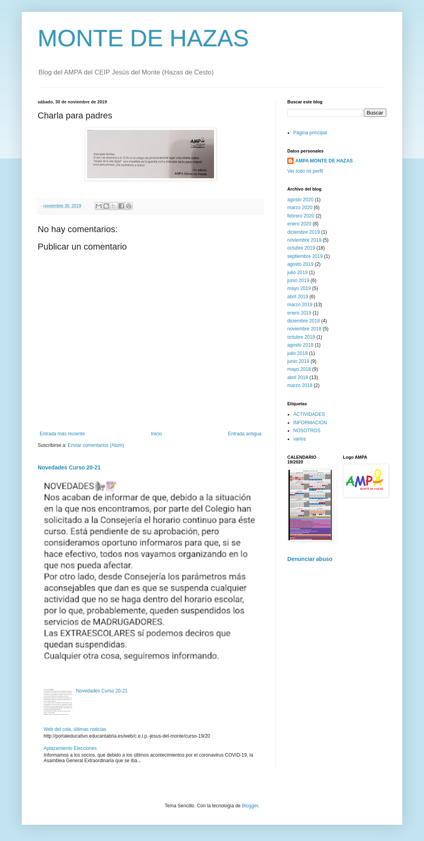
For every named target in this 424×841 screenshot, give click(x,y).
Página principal (310, 132)
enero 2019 (299, 313)
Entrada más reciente (62, 434)
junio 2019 (298, 280)
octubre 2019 (301, 248)
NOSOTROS (307, 430)
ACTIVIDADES (309, 414)
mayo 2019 (299, 288)
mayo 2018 (299, 369)
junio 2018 (298, 361)
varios (299, 439)
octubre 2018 (301, 337)
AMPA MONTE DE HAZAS (324, 161)
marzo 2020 (299, 207)
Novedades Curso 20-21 (69, 467)
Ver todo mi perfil (305, 171)
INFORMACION (310, 422)
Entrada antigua (245, 434)
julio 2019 (297, 272)
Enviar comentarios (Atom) (96, 445)
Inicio (156, 434)
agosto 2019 (300, 264)
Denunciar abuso (309, 559)
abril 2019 (297, 296)
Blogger (250, 806)
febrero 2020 (300, 216)
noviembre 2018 (304, 329)
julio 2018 (297, 353)
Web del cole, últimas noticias (75, 729)
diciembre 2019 (303, 232)
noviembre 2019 (304, 240)
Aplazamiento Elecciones (70, 748)
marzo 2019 (299, 304)
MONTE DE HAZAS (143, 38)
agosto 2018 (300, 345)
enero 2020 (299, 224)
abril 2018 (297, 377)
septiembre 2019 (305, 256)
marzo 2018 (299, 385)
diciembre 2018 (303, 321)
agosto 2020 (300, 199)
